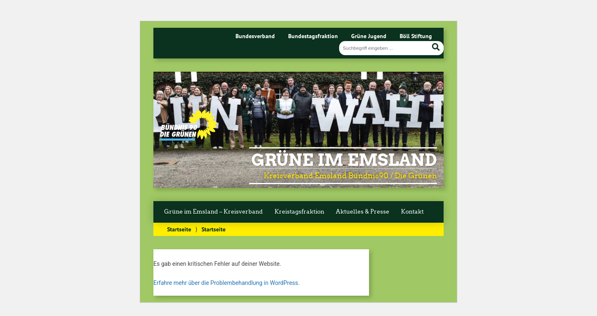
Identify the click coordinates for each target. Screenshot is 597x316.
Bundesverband (255, 36)
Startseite (179, 229)
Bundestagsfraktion (313, 36)
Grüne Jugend (368, 36)
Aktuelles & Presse (362, 211)
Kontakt (412, 211)
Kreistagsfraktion (299, 211)
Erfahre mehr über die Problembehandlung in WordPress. (226, 283)
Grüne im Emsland (344, 160)
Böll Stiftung (416, 36)
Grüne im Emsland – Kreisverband (213, 211)
